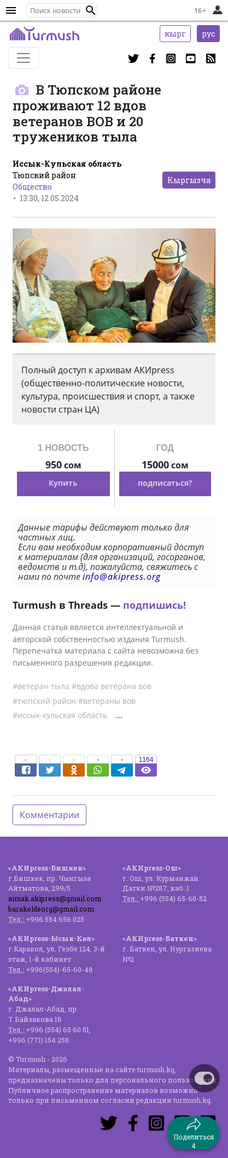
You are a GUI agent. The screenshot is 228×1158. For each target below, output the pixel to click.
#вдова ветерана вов (111, 686)
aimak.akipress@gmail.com (54, 898)
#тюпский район (44, 701)
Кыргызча (189, 180)
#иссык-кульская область (60, 715)
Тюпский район (44, 175)
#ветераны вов (107, 701)
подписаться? (165, 483)
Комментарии (49, 815)
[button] (90, 10)
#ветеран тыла (41, 686)
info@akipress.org (122, 577)
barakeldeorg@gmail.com (51, 908)
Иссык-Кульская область (67, 163)
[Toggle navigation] (23, 58)
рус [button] (208, 33)
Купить (63, 483)
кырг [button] (175, 33)
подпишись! (154, 605)
